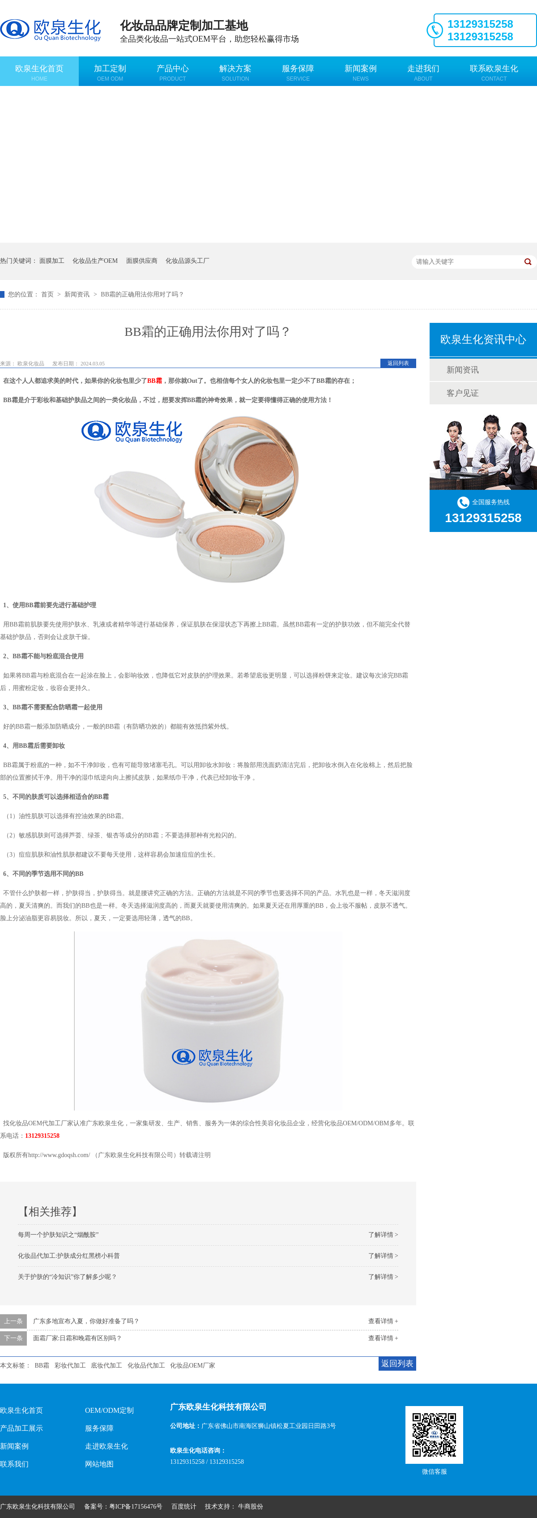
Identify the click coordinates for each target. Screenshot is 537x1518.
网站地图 (99, 1464)
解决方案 (235, 73)
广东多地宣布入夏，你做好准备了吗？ (86, 1321)
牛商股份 (250, 1506)
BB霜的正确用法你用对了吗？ (142, 294)
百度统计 (183, 1506)
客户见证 (463, 393)
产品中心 (173, 73)
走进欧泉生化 (106, 1446)
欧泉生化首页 (39, 73)
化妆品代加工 (146, 1365)
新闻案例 (361, 73)
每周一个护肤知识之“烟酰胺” (58, 1234)
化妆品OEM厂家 (192, 1365)
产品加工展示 (21, 1428)
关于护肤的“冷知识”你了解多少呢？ (67, 1277)
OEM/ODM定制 (109, 1410)
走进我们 (423, 73)
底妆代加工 (106, 1365)
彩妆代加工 (70, 1365)
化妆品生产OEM (95, 260)
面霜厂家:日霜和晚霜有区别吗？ (78, 1338)
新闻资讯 (77, 294)
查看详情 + (383, 1321)
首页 (48, 294)
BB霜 (42, 1365)
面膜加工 (51, 260)
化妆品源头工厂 (187, 260)
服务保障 (298, 73)
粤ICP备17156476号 (136, 1506)
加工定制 (110, 73)
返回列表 (398, 363)
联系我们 (14, 1464)
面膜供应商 (142, 260)
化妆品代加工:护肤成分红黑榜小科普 (69, 1255)
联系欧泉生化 (494, 73)
